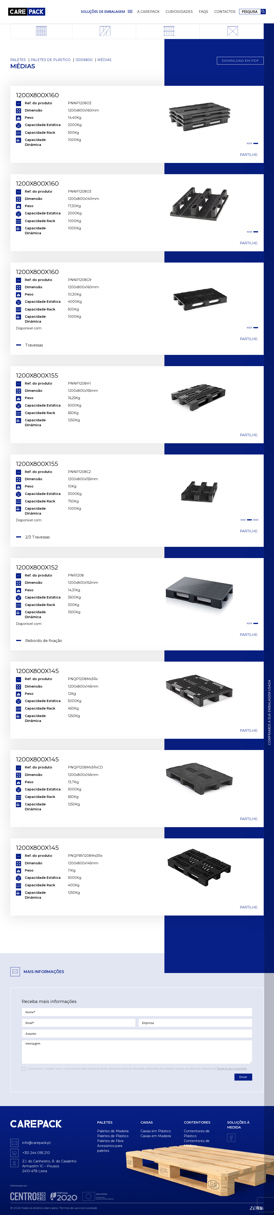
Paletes (18, 60)
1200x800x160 (37, 95)
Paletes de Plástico (50, 60)
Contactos (225, 12)
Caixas (147, 1122)
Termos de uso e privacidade (232, 1068)
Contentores (197, 1122)
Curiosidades (179, 12)
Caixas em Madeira (156, 1136)
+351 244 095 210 (36, 1153)
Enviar (243, 1077)
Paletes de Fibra (110, 1141)
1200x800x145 (37, 671)
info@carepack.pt (36, 1143)
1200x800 (84, 60)
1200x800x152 (37, 567)
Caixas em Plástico (156, 1131)
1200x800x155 (37, 375)
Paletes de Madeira (113, 1131)
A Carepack (148, 12)
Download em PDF (240, 60)
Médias (104, 60)
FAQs (203, 12)
